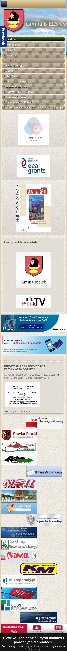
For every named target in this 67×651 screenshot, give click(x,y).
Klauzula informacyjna (17, 97)
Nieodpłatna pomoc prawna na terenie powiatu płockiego (34, 107)
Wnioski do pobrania (16, 86)
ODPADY (10, 50)
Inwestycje (11, 55)
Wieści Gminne (13, 60)
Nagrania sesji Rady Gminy (19, 92)
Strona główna (13, 45)
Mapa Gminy (12, 76)
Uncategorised (27, 411)
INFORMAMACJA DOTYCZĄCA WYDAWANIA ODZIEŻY (24, 368)
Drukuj (21, 378)
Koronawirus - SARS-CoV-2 (19, 102)
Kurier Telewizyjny (15, 66)
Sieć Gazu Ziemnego (16, 81)
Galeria (9, 71)
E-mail (29, 378)
